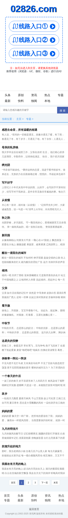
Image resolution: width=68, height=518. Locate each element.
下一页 (44, 482)
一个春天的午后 (11, 376)
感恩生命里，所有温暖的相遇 (19, 129)
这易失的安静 (10, 340)
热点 (47, 95)
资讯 (34, 95)
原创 (21, 95)
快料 (21, 100)
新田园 (6, 235)
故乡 (4, 393)
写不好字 (7, 182)
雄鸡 (4, 270)
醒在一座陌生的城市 (14, 252)
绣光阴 (6, 165)
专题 (60, 95)
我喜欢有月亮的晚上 (14, 464)
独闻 (34, 100)
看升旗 (6, 305)
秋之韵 (6, 217)
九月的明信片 (10, 428)
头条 (8, 95)
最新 (8, 100)
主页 (18, 118)
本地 (47, 100)
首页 (13, 482)
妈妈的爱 (7, 411)
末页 (55, 482)
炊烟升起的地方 (11, 446)
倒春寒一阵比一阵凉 (14, 358)
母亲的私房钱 (10, 147)
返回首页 (34, 509)
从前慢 (6, 200)
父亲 (4, 288)
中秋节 (6, 323)
